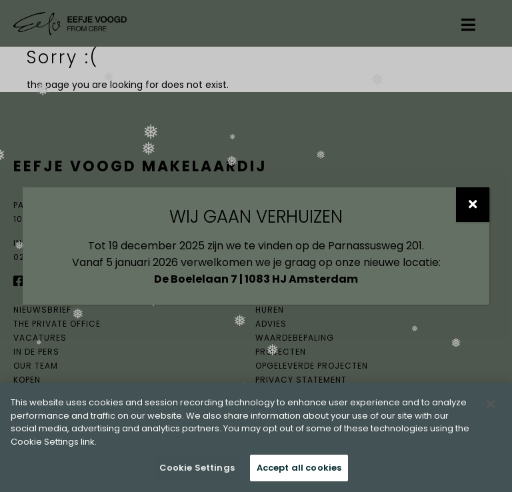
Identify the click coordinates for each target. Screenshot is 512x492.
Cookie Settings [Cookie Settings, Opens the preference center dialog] (197, 467)
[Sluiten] (472, 204)
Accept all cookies (299, 467)
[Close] (490, 404)
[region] (256, 437)
